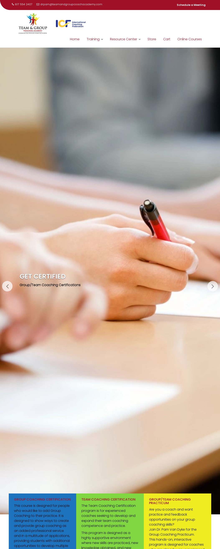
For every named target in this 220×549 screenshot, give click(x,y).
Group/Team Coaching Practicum (170, 501)
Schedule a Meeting (191, 5)
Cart (166, 39)
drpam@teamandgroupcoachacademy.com (69, 4)
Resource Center (123, 39)
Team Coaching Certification (108, 499)
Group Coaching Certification (42, 499)
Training (93, 39)
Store (152, 39)
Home (75, 39)
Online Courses (189, 39)
